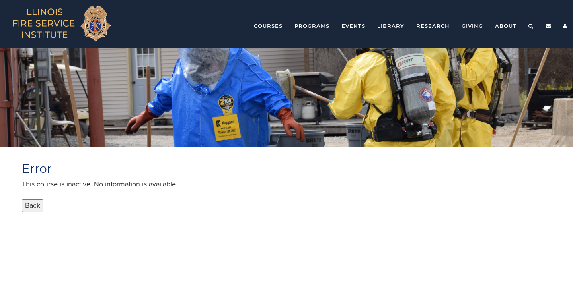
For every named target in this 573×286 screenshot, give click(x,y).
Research (433, 26)
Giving (472, 26)
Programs (311, 26)
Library (390, 26)
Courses (268, 26)
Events (353, 26)
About (505, 26)
